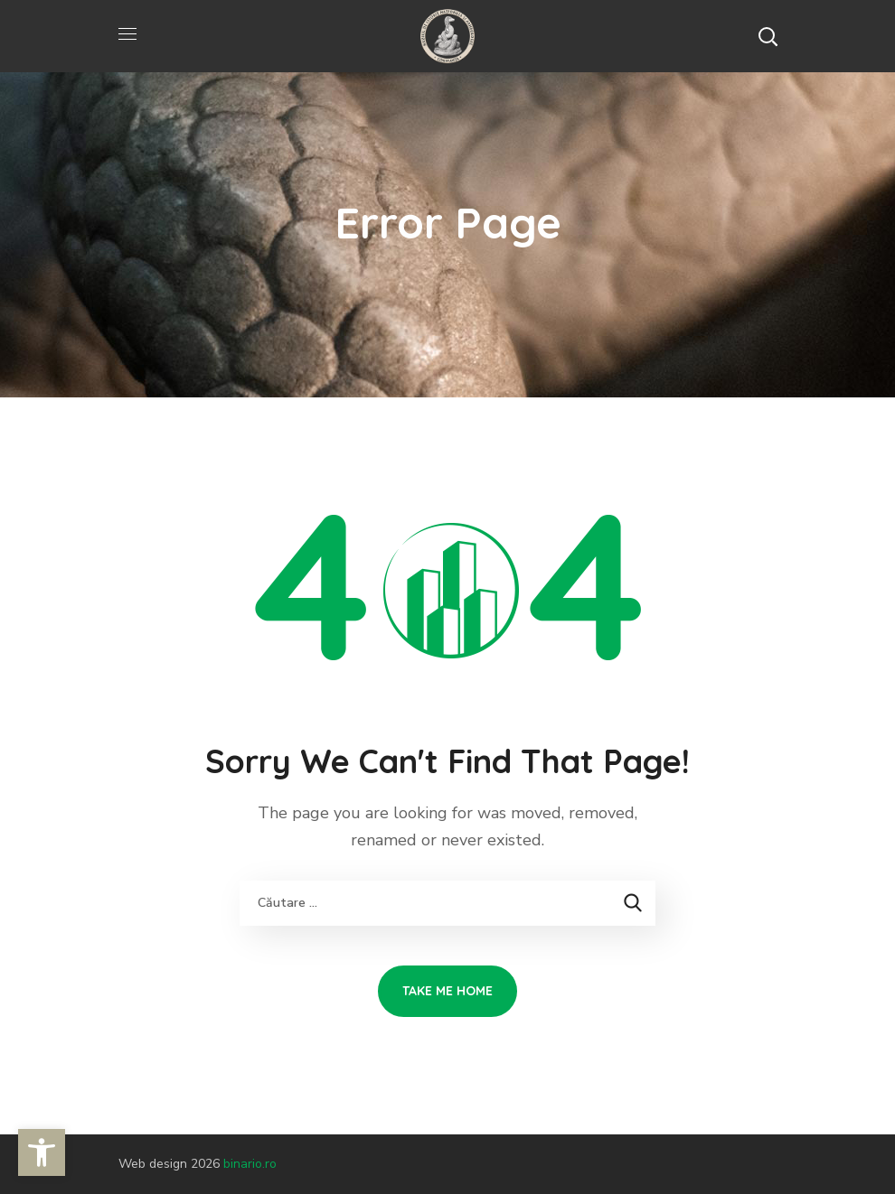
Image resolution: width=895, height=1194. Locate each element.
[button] (767, 36)
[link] (41, 1152)
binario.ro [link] (250, 1163)
